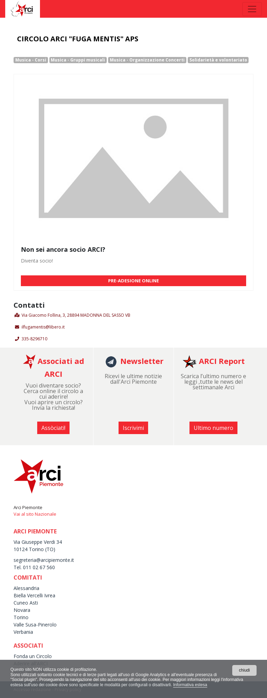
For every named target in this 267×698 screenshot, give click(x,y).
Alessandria (26, 588)
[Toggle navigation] (252, 9)
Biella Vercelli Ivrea (34, 595)
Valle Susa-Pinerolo (35, 624)
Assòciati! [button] (53, 428)
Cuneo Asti (26, 602)
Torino (21, 617)
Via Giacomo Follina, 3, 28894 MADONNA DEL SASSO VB (76, 315)
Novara (22, 610)
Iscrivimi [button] (133, 428)
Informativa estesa (190, 684)
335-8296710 (34, 339)
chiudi (244, 670)
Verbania (23, 632)
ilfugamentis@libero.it (43, 327)
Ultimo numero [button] (213, 428)
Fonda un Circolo (33, 656)
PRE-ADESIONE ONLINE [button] (133, 280)
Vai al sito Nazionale (35, 514)
